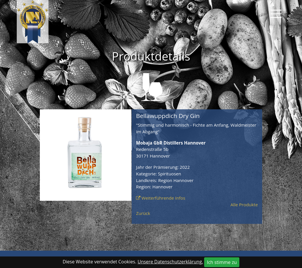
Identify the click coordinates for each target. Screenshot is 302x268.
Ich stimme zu (222, 262)
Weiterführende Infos (163, 198)
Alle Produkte (244, 204)
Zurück (143, 213)
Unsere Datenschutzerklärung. (170, 261)
